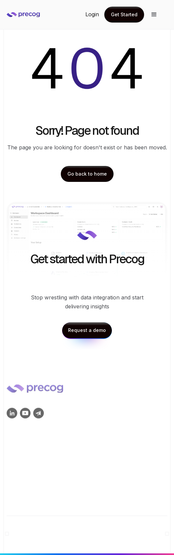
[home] (36, 14)
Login (92, 14)
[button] (154, 15)
